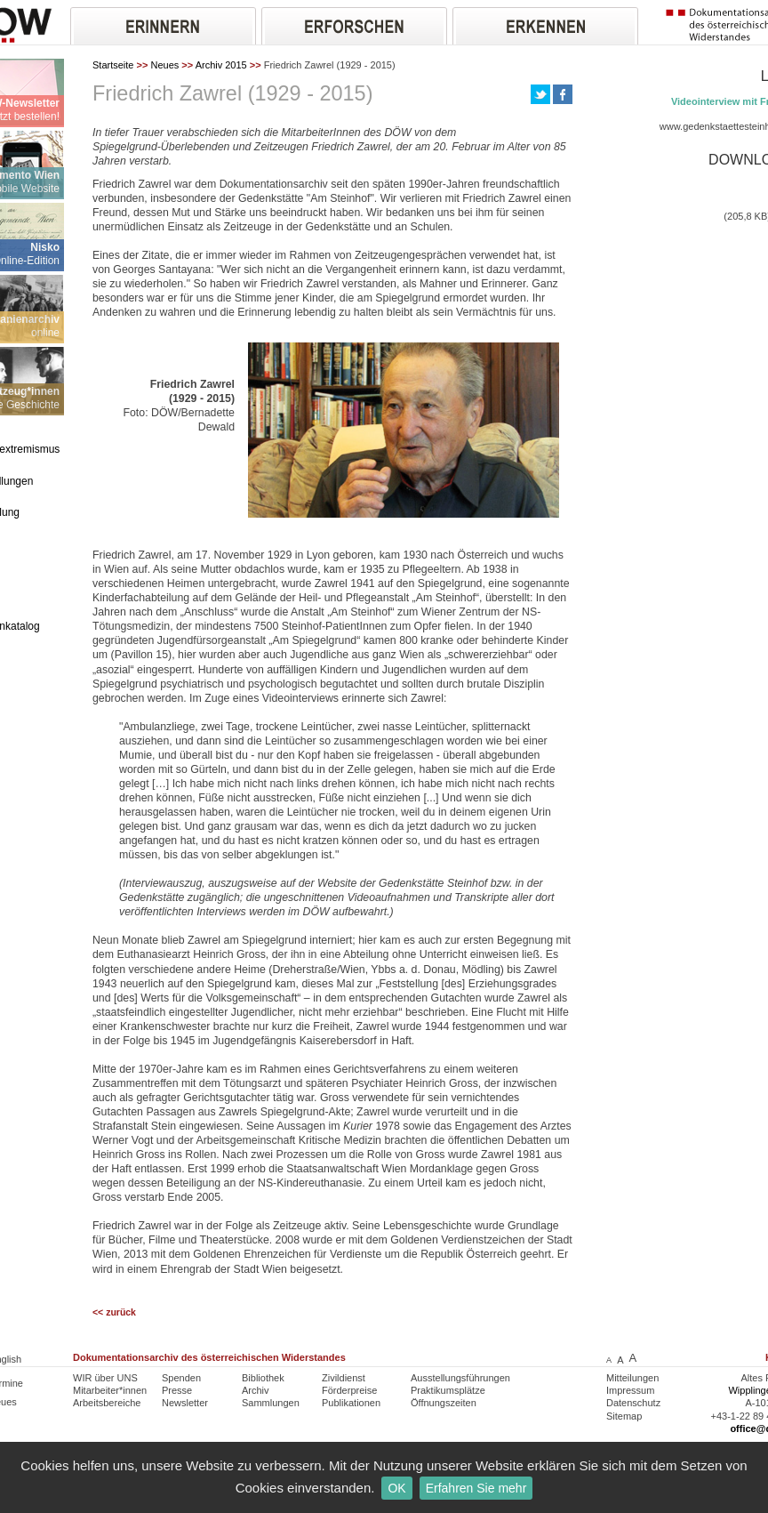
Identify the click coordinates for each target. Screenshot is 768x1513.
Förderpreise (349, 1390)
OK (396, 1488)
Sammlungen (271, 1402)
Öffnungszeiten (443, 1402)
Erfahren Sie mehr (476, 1488)
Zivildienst (343, 1377)
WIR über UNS (105, 1377)
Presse (177, 1390)
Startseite (112, 65)
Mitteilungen (632, 1377)
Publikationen (351, 1402)
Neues (164, 65)
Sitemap (624, 1416)
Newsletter (185, 1402)
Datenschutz (633, 1402)
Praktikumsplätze (448, 1390)
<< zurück (114, 1312)
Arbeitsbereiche (106, 1402)
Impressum (630, 1390)
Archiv (255, 1390)
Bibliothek (263, 1377)
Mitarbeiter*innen (110, 1390)
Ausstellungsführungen (460, 1377)
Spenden (181, 1377)
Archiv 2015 (221, 65)
